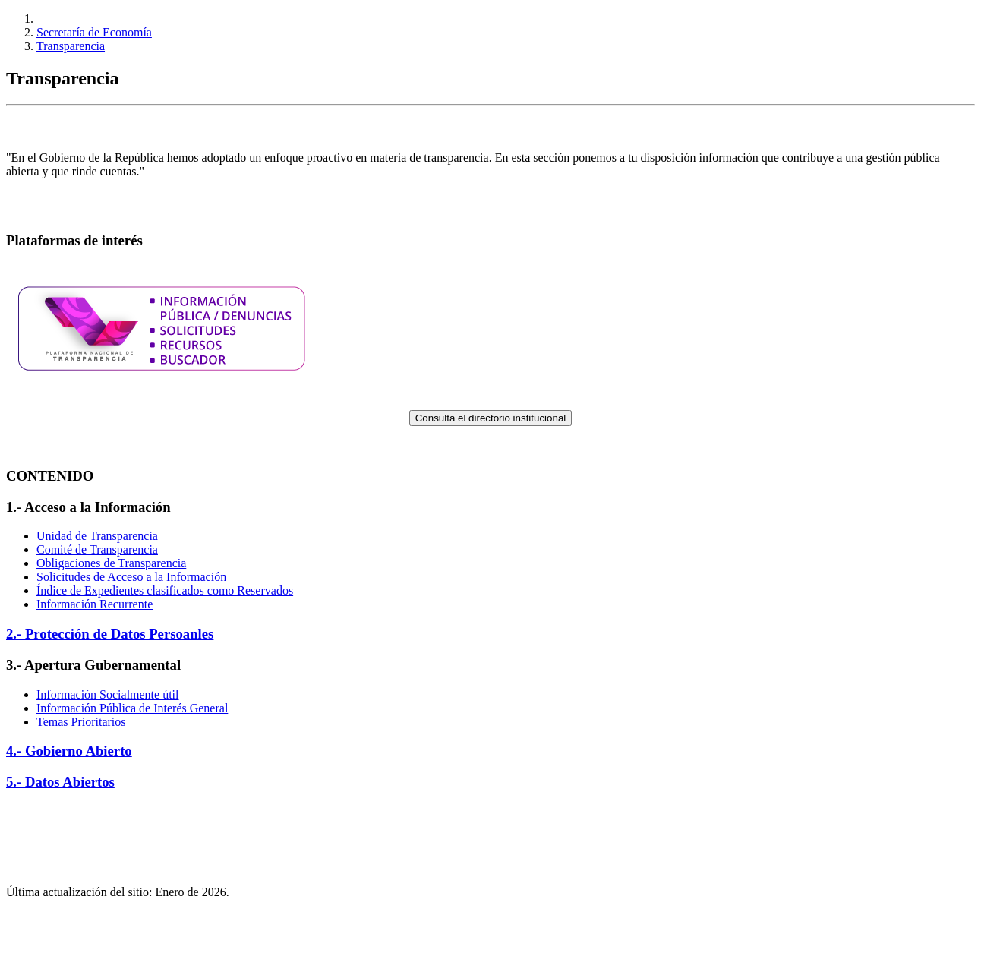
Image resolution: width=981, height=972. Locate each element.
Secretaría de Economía (94, 32)
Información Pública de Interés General (132, 708)
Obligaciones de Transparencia (111, 563)
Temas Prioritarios (81, 721)
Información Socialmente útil (107, 694)
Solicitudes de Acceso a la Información (131, 576)
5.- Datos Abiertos (60, 782)
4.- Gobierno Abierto (69, 751)
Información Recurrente (94, 604)
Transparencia (70, 45)
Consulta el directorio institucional (490, 418)
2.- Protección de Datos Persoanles (109, 634)
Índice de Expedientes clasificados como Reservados (164, 590)
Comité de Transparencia (97, 549)
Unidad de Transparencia (97, 535)
